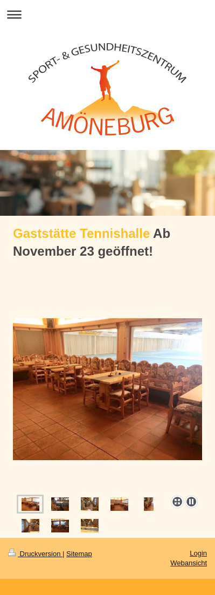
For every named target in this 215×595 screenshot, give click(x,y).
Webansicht (188, 563)
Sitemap (79, 554)
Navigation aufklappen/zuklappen (107, 14)
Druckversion (35, 554)
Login (198, 553)
